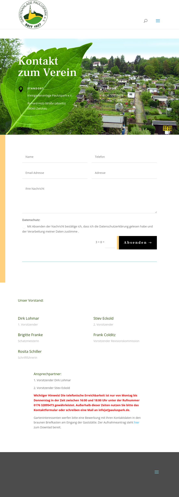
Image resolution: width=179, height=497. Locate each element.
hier (136, 422)
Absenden (135, 242)
